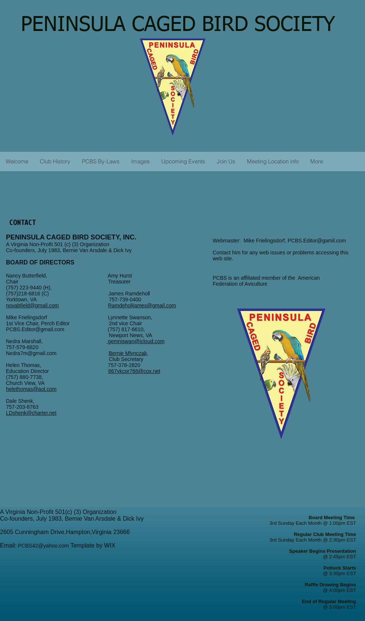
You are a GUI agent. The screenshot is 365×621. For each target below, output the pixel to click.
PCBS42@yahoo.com (43, 546)
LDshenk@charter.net (31, 413)
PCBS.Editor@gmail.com (35, 329)
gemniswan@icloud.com (136, 341)
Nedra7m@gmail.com (57, 353)
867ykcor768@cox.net (134, 371)
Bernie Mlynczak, (129, 353)
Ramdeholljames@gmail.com (142, 305)
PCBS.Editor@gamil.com (317, 241)
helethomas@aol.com (31, 389)
